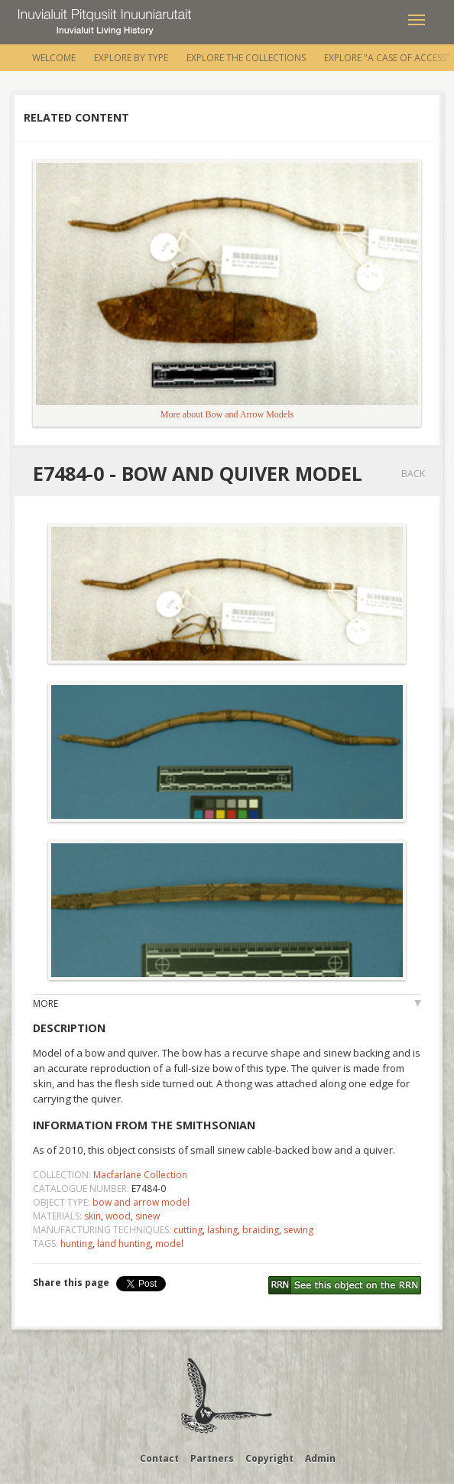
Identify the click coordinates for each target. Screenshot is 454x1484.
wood (118, 1216)
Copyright (269, 1458)
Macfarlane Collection (140, 1174)
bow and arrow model (141, 1202)
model (169, 1243)
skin (92, 1216)
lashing (222, 1229)
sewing (298, 1229)
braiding (260, 1229)
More (45, 1003)
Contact (159, 1458)
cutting (188, 1229)
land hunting (124, 1243)
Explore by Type (131, 57)
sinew (147, 1216)
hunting (76, 1243)
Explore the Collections (246, 57)
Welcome (54, 57)
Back (413, 473)
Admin (320, 1458)
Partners (212, 1458)
